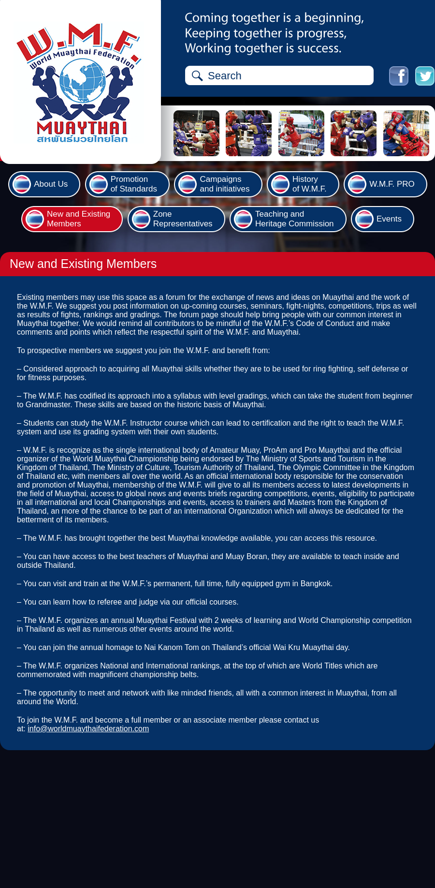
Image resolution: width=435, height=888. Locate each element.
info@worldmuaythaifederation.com (88, 729)
